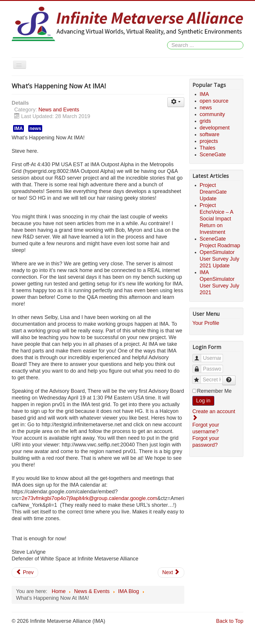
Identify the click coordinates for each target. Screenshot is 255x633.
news (35, 128)
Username (199, 355)
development (215, 128)
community (212, 114)
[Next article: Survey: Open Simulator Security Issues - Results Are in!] (171, 572)
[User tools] (175, 102)
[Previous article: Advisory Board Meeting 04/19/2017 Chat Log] (25, 572)
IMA (18, 128)
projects (209, 141)
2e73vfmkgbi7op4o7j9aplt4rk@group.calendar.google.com (89, 498)
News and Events (58, 110)
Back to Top (229, 621)
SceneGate (213, 154)
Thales (207, 148)
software (209, 134)
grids (205, 121)
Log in (203, 401)
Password (199, 366)
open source (214, 101)
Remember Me (214, 391)
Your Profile (205, 323)
